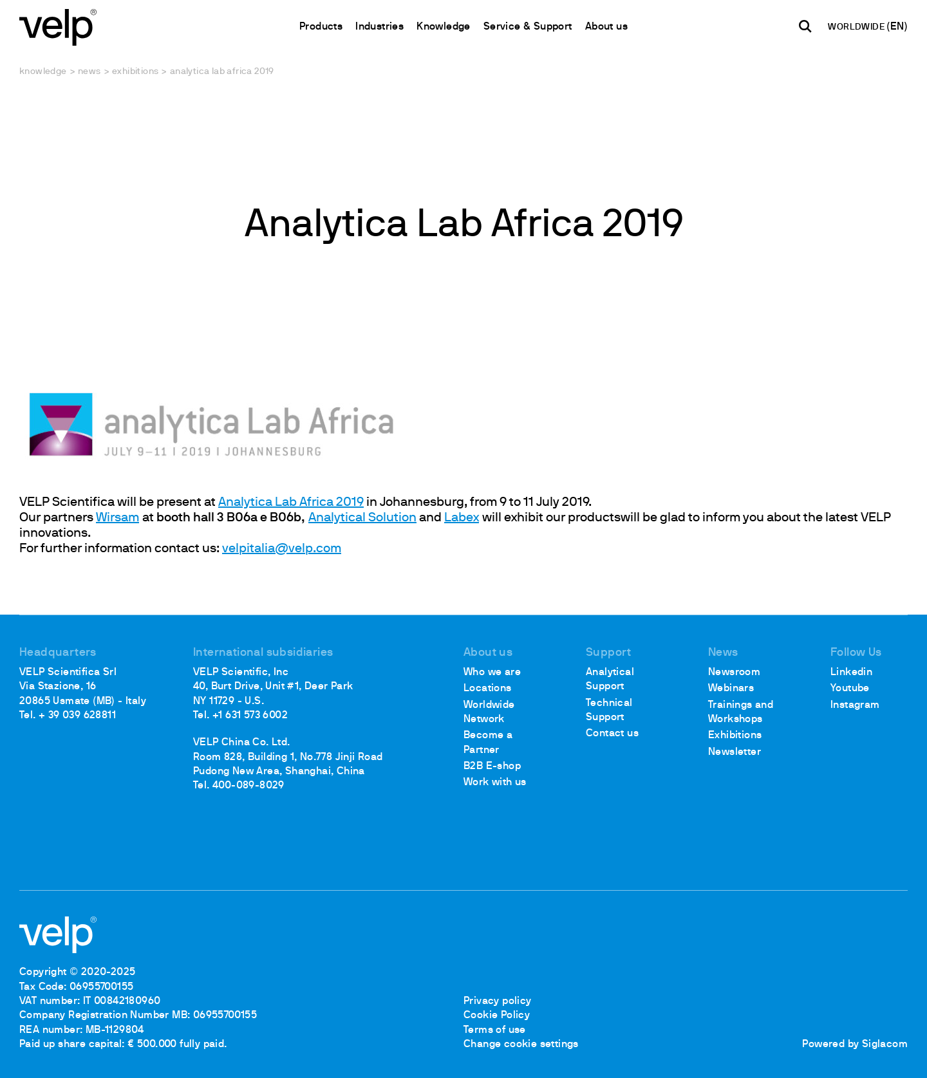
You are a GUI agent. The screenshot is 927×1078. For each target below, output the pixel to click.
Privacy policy (498, 1001)
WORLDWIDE (857, 27)
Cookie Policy (497, 1015)
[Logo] (58, 26)
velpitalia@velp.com (281, 549)
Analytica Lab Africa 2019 (291, 502)
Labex (461, 518)
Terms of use (495, 1030)
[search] (805, 26)
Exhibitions (135, 72)
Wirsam (117, 518)
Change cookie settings (521, 1044)
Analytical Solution (362, 518)
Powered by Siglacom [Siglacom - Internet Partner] (855, 1044)
